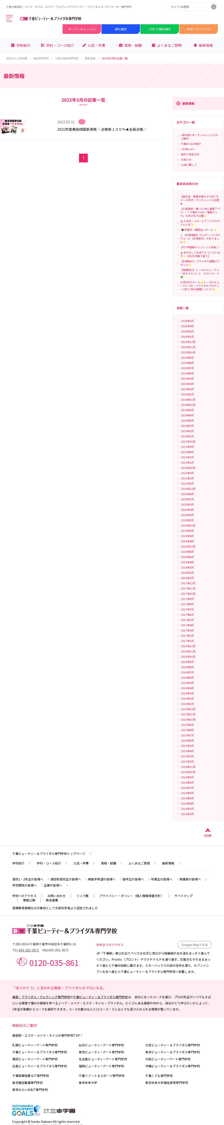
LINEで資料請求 (160, 29)
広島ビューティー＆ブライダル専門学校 (39, 1066)
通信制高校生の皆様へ (69, 879)
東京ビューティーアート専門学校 (101, 1052)
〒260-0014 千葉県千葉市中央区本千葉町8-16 (44, 944)
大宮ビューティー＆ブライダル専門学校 (172, 1045)
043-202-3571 (29, 950)
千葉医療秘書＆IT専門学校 (30, 1075)
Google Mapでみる (194, 944)
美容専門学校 (43, 58)
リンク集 (82, 896)
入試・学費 (84, 863)
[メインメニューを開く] (9, 19)
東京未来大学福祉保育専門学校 (166, 1082)
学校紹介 (22, 863)
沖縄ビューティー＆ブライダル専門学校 (172, 1066)
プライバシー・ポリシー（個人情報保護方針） (131, 896)
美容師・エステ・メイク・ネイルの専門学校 (47, 1035)
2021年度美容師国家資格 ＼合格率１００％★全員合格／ (102, 129)
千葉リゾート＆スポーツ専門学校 (102, 1075)
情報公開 (29, 900)
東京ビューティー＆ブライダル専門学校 (172, 1052)
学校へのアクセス (199, 29)
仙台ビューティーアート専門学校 (101, 1045)
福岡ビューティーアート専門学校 (101, 1066)
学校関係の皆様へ (28, 885)
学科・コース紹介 (52, 863)
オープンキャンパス (82, 29)
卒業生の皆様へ (165, 879)
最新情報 (92, 58)
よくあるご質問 (142, 863)
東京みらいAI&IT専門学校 (30, 1089)
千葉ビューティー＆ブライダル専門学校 (100, 997)
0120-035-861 (54, 962)
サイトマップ (183, 896)
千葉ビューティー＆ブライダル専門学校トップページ (52, 853)
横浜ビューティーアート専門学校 (35, 1059)
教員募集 (52, 900)
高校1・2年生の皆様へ (31, 879)
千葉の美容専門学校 (69, 58)
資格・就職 (112, 863)
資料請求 (121, 29)
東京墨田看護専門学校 (27, 1082)
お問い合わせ (56, 896)
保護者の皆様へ (193, 879)
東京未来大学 (88, 1082)
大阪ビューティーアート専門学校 (168, 1059)
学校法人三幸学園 (19, 58)
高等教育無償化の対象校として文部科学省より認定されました (55, 908)
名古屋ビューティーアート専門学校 (103, 1059)
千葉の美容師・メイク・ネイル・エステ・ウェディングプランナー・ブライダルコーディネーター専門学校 (69, 7)
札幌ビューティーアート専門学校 (35, 1045)
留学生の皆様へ (136, 879)
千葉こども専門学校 (159, 1075)
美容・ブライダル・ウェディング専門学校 (41, 997)
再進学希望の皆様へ (105, 879)
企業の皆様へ (56, 885)
